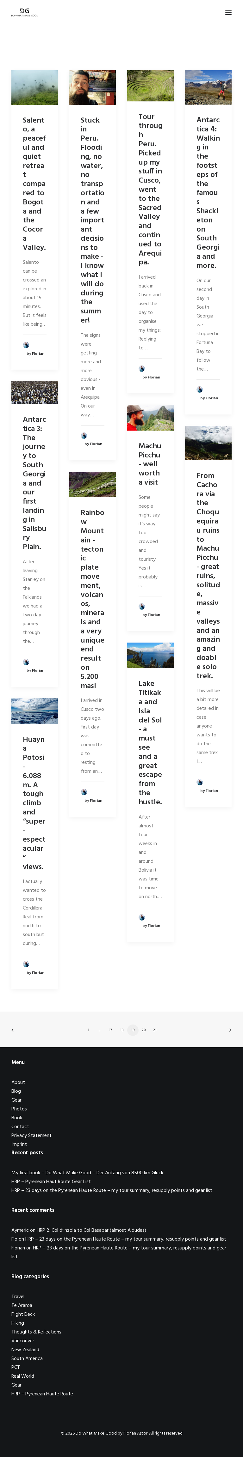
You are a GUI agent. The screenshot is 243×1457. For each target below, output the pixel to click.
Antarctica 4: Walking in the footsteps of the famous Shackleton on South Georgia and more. (208, 193)
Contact (20, 1127)
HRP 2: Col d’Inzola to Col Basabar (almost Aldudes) (91, 1230)
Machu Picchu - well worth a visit (150, 464)
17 (110, 1030)
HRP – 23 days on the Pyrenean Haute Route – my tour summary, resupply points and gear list (111, 1191)
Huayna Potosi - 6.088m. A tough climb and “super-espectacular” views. (34, 803)
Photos (19, 1109)
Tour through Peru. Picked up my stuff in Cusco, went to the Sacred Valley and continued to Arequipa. (150, 190)
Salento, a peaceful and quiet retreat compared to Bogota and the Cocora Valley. (34, 184)
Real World (22, 1376)
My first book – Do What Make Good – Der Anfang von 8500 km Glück (87, 1173)
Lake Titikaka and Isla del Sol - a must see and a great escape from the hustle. (150, 743)
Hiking (17, 1323)
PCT (15, 1367)
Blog (16, 1091)
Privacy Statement (31, 1136)
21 (155, 1030)
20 (144, 1030)
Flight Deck (23, 1314)
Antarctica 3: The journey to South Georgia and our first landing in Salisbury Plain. (35, 483)
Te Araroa (21, 1306)
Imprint (19, 1144)
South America (27, 1359)
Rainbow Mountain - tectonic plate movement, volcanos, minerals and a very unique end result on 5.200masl (92, 599)
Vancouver (22, 1341)
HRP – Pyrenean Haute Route (42, 1394)
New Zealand (25, 1350)
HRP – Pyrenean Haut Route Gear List (51, 1182)
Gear (16, 1100)
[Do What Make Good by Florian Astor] (24, 12)
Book (16, 1118)
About (18, 1083)
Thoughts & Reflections (36, 1332)
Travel (17, 1297)
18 (122, 1030)
